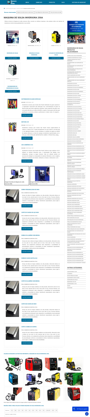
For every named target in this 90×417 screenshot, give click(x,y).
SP (22, 377)
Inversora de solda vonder (74, 131)
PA (56, 377)
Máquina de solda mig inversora (75, 256)
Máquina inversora (72, 184)
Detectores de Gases (72, 275)
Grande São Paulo (43, 390)
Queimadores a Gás (72, 283)
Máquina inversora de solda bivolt (75, 188)
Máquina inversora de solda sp (75, 198)
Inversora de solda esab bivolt (75, 114)
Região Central (8, 390)
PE (36, 377)
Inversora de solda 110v (73, 85)
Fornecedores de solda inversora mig (76, 78)
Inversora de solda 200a (73, 89)
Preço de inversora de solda (55, 12)
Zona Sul (28, 390)
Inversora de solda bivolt (73, 101)
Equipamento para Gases (73, 277)
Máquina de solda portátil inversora (73, 182)
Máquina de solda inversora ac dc (75, 146)
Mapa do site (69, 403)
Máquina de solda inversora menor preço (76, 154)
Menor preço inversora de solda (75, 215)
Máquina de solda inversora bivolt (75, 148)
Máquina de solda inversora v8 (74, 252)
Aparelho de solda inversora (74, 55)
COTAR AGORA (11, 58)
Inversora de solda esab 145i (74, 112)
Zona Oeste (22, 390)
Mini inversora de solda (73, 217)
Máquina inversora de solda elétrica (74, 191)
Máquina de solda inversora (74, 141)
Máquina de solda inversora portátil (74, 160)
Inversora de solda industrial (74, 116)
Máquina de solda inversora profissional (74, 171)
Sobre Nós (39, 2)
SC (29, 377)
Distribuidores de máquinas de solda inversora (74, 69)
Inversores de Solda (72, 279)
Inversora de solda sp (72, 129)
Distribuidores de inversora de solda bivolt (75, 66)
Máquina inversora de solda (74, 186)
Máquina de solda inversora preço (76, 168)
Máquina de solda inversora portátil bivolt (74, 163)
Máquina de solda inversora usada (75, 174)
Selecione (7, 377)
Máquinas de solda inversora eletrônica (74, 213)
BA (40, 377)
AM (53, 377)
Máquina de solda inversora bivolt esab (75, 151)
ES (19, 377)
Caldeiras (69, 273)
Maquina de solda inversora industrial (74, 250)
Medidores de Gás (71, 281)
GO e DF (48, 377)
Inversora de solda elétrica (74, 106)
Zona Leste (35, 390)
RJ (12, 377)
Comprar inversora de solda (74, 57)
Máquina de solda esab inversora (75, 139)
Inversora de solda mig (73, 120)
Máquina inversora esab (73, 200)
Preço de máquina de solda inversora (74, 224)
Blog (63, 2)
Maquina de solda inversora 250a (75, 260)
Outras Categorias (74, 268)
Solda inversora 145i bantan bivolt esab (75, 245)
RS (33, 377)
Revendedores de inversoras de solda (75, 231)
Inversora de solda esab (73, 110)
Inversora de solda (72, 83)
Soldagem (69, 287)
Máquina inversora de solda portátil (74, 196)
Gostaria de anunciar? (80, 403)
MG (15, 377)
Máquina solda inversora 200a (74, 206)
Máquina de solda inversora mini (75, 254)
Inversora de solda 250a (73, 93)
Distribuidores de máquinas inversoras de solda (74, 73)
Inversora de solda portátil (74, 124)
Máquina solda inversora (73, 204)
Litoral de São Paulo (53, 390)
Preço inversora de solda (73, 226)
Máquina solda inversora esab (74, 210)
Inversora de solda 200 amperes (75, 87)
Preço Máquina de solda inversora (41, 12)
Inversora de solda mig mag (74, 122)
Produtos (52, 2)
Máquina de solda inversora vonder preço (25, 12)
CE (43, 377)
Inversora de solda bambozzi (74, 99)
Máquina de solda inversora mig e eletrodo (75, 157)
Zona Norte (15, 390)
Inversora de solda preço (73, 126)
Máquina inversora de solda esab (75, 193)
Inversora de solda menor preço (75, 118)
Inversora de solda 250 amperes (75, 91)
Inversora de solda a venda (74, 95)
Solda (68, 285)
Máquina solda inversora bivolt (75, 208)
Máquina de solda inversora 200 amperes (75, 144)
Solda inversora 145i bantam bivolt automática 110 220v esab (75, 242)
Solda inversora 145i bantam (74, 239)
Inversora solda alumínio (73, 137)
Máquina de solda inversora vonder (76, 176)
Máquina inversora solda (73, 202)
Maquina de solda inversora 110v (75, 258)
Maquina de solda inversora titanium (76, 262)
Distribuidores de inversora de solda (75, 63)
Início (27, 2)
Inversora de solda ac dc (73, 97)
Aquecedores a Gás (72, 271)
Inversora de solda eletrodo (74, 108)
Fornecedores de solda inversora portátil (76, 81)
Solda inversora (71, 237)
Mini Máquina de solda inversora (75, 219)
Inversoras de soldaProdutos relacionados (75, 50)
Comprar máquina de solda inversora (74, 60)
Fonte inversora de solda (73, 75)
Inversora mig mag (71, 135)
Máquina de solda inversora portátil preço (74, 166)
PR (26, 377)
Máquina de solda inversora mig (75, 247)
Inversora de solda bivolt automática (73, 104)
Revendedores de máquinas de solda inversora (76, 235)
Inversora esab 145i (72, 133)
